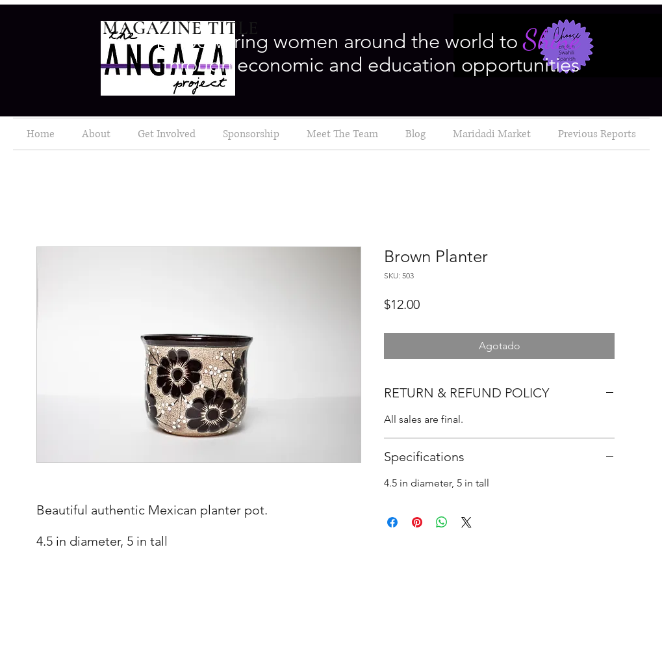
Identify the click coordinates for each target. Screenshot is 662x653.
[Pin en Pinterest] (417, 522)
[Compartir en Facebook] (392, 522)
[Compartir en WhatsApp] (442, 522)
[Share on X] (466, 522)
